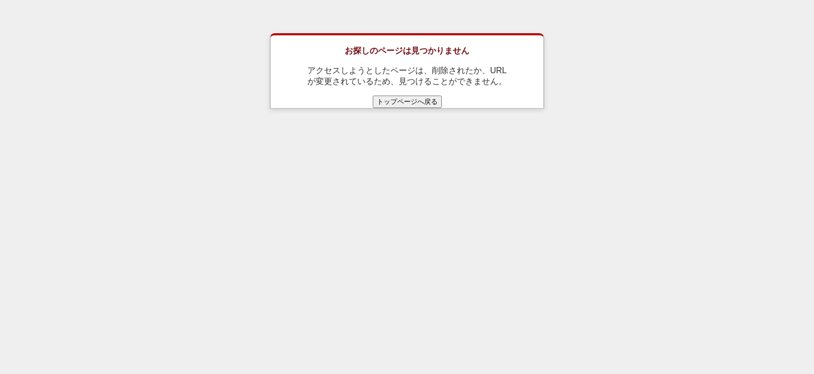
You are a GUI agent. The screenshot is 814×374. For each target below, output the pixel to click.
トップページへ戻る (407, 101)
